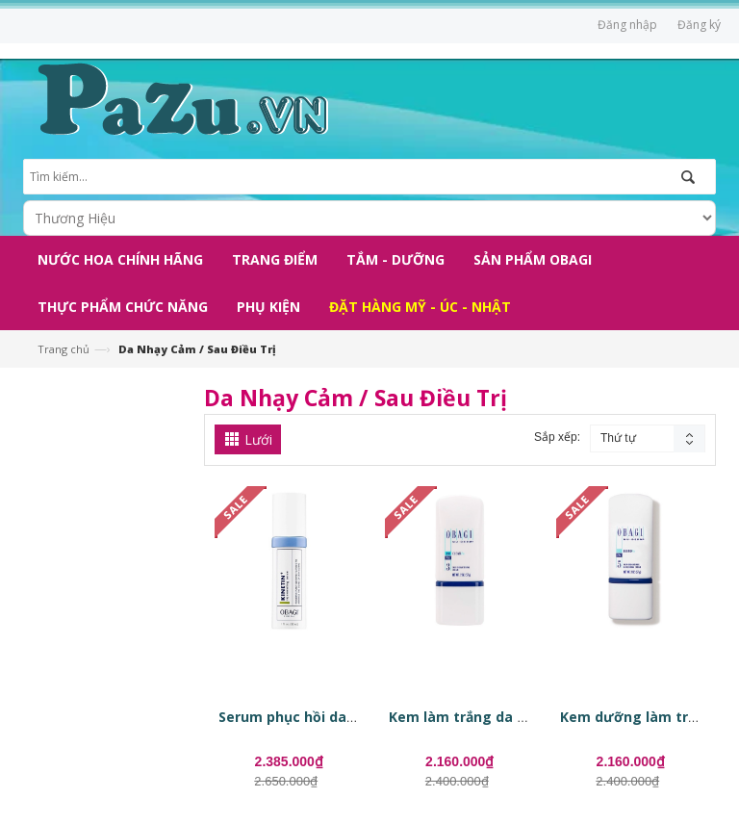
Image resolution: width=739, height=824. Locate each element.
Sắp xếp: (557, 437)
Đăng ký (699, 24)
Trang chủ (63, 349)
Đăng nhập (627, 24)
